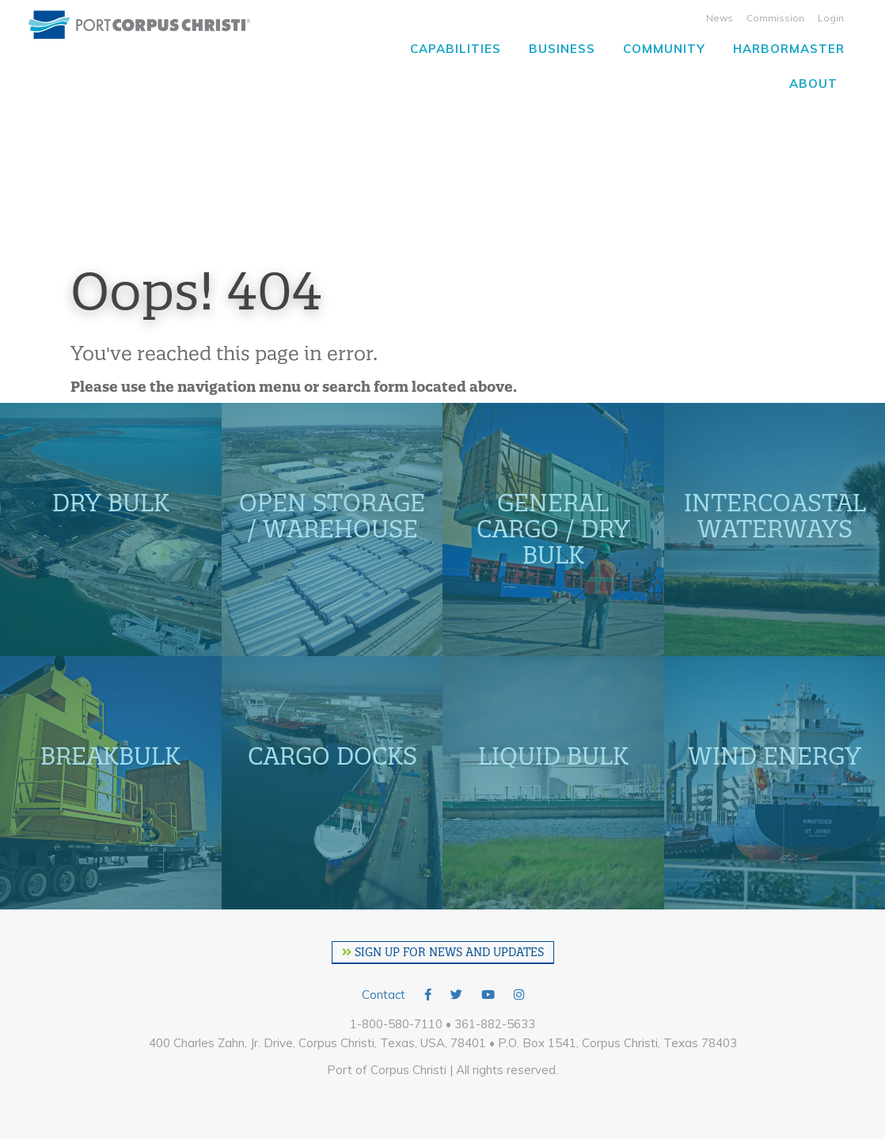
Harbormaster (789, 48)
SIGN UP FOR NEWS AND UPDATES (443, 952)
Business (562, 48)
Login (831, 18)
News (719, 18)
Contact (383, 994)
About (813, 83)
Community (664, 48)
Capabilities (455, 48)
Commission (775, 18)
